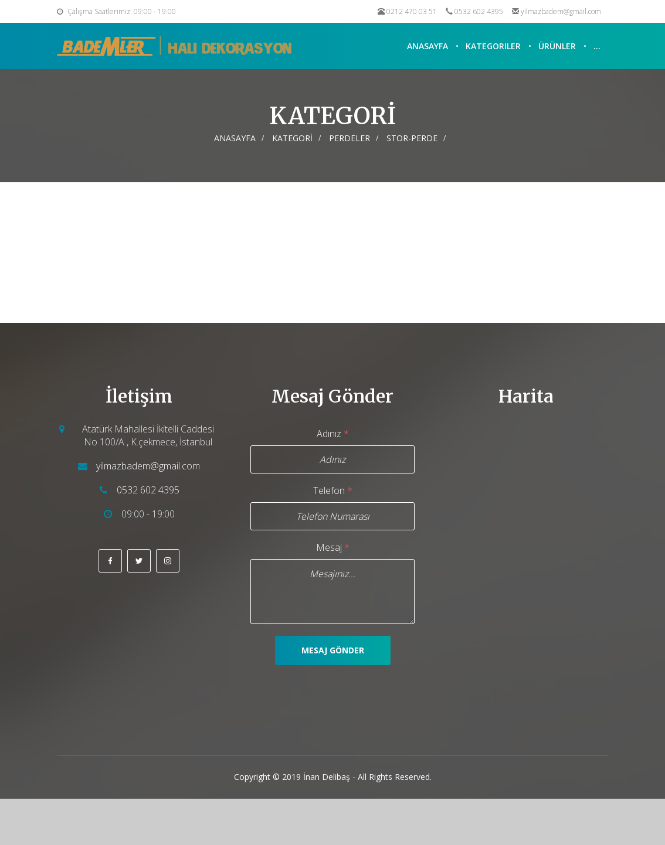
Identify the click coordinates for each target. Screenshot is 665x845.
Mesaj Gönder (332, 650)
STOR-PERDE (411, 138)
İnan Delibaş (326, 776)
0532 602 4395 (478, 11)
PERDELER (349, 138)
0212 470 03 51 (411, 11)
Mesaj (333, 547)
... (596, 46)
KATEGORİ (292, 138)
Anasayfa (427, 46)
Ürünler (557, 46)
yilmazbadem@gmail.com (561, 11)
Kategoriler (493, 46)
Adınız (333, 433)
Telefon (332, 490)
